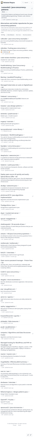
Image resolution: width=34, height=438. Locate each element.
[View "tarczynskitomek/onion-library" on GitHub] (23, 129)
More (4, 12)
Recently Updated (27, 35)
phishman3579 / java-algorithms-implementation (12, 196)
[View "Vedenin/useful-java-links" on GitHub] (19, 164)
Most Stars (18, 35)
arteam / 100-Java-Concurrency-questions (15, 234)
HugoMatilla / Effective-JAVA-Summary (14, 362)
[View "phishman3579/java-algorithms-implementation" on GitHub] (32, 196)
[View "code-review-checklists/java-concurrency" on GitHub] (30, 57)
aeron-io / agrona (7, 297)
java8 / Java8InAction (8, 327)
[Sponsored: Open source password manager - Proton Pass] (17, 264)
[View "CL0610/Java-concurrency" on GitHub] (19, 271)
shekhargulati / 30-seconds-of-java (12, 224)
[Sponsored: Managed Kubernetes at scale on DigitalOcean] (17, 88)
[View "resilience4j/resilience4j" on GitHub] (18, 243)
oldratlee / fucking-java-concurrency (13, 48)
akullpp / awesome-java (9, 186)
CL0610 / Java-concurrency (10, 272)
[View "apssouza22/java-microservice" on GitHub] (23, 407)
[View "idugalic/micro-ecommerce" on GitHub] (20, 279)
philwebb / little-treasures (9, 321)
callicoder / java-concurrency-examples (14, 39)
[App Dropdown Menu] (31, 2)
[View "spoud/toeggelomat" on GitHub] (16, 218)
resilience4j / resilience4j (9, 243)
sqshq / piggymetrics (8, 306)
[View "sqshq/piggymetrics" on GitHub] (16, 306)
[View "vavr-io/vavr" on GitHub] (10, 371)
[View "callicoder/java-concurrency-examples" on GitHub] (28, 38)
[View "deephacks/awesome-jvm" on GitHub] (20, 155)
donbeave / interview (8, 382)
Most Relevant (10, 35)
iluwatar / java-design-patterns (11, 106)
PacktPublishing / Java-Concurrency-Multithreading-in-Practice (13, 66)
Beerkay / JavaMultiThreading (11, 77)
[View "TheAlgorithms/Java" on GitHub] (16, 205)
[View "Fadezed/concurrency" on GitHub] (17, 96)
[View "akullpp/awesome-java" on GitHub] (18, 185)
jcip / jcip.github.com (8, 289)
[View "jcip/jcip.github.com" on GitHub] (16, 289)
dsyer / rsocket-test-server (10, 213)
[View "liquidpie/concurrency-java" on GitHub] (20, 146)
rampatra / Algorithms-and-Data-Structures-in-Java (16, 334)
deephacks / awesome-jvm (10, 155)
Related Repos (9, 2)
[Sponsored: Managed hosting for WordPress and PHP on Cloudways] (17, 346)
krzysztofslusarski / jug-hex (10, 316)
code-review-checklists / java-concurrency (15, 58)
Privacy (14, 425)
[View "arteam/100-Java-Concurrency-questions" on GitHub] (30, 233)
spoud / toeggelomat (8, 219)
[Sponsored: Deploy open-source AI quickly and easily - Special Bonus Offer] (17, 178)
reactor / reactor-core (8, 354)
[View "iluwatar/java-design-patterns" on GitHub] (22, 105)
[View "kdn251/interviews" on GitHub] (15, 252)
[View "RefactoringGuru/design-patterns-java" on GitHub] (28, 391)
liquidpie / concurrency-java (10, 146)
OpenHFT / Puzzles (7, 400)
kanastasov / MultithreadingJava (12, 135)
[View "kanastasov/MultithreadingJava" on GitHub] (23, 135)
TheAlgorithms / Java (8, 205)
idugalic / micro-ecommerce (10, 280)
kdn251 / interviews (7, 253)
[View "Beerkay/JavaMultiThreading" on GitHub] (22, 77)
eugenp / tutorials (7, 121)
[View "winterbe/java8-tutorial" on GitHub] (18, 113)
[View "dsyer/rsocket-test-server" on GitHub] (19, 213)
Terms (19, 425)
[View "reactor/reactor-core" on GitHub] (16, 354)
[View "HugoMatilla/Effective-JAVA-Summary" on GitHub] (28, 361)
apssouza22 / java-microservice (11, 407)
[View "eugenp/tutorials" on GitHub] (14, 121)
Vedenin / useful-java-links (10, 165)
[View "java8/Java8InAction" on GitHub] (16, 327)
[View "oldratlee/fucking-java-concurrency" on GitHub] (26, 48)
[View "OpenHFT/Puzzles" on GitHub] (14, 399)
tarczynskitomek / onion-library (11, 129)
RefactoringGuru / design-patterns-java (14, 392)
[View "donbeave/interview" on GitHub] (16, 382)
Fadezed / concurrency (8, 96)
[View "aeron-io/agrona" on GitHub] (13, 297)
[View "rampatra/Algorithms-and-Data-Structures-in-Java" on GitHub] (32, 333)
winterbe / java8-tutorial (9, 114)
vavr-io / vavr (5, 371)
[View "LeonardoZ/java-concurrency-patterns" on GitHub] (32, 8)
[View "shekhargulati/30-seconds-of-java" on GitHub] (25, 224)
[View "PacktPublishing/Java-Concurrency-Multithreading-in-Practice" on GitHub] (32, 66)
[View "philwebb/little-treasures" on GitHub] (19, 321)
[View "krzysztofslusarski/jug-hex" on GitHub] (20, 315)
